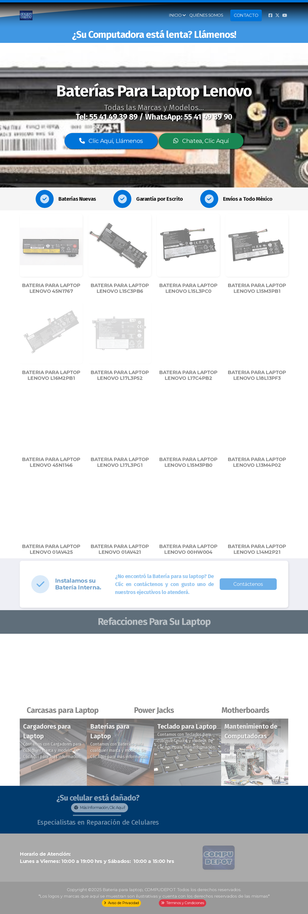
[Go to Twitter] (277, 15)
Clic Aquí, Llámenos (111, 140)
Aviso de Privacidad (121, 903)
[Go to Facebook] (270, 15)
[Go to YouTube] (284, 15)
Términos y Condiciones (182, 903)
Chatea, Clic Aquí (201, 140)
